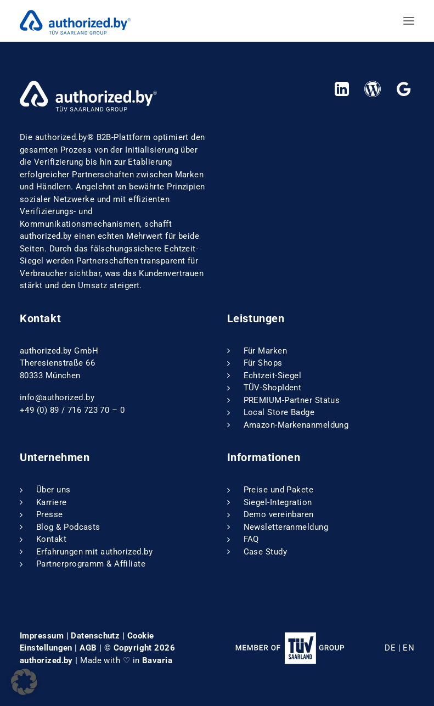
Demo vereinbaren (279, 514)
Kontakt (51, 539)
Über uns (53, 490)
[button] (409, 21)
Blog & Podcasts (68, 527)
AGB (88, 648)
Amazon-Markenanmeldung (296, 425)
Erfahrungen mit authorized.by (94, 552)
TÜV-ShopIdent (273, 388)
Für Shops (263, 363)
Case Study (266, 552)
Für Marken (266, 351)
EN (408, 648)
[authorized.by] (75, 21)
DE (390, 648)
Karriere (51, 502)
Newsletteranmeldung (286, 527)
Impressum (42, 636)
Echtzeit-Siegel (273, 375)
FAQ (251, 539)
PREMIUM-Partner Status (292, 400)
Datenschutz (95, 636)
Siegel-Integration (278, 502)
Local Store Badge (279, 412)
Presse (49, 514)
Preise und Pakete (279, 490)
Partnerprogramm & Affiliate (90, 564)
